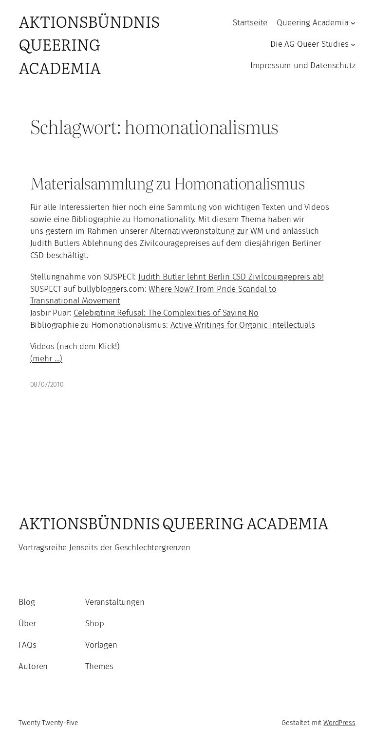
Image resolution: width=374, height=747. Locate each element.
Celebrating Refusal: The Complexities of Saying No (166, 312)
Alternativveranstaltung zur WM (206, 231)
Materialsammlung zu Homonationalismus (167, 182)
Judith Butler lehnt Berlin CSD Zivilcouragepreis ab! (230, 276)
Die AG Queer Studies (309, 44)
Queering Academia (312, 22)
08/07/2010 (47, 384)
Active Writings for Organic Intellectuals (242, 325)
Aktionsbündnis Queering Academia (89, 44)
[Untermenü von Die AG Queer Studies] (353, 44)
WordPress (339, 723)
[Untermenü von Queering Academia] (353, 22)
